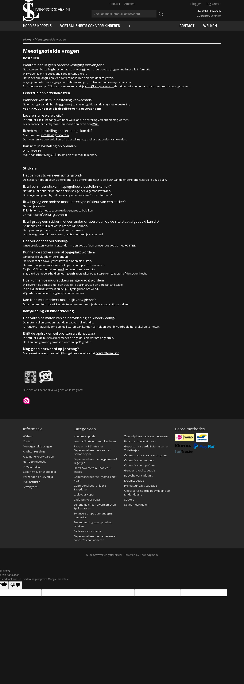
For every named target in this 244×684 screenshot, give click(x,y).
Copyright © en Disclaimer (39, 472)
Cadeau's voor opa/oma (139, 465)
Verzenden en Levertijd (38, 477)
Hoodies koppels (37, 25)
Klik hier (28, 210)
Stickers (129, 499)
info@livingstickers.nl (99, 86)
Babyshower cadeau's (138, 475)
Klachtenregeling (33, 451)
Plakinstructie (31, 482)
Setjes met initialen (136, 504)
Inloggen (196, 4)
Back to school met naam (140, 441)
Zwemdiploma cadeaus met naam (146, 436)
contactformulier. (107, 353)
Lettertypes (30, 487)
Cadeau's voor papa (87, 499)
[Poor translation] (15, 585)
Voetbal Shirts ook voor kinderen (90, 25)
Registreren (213, 4)
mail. (95, 124)
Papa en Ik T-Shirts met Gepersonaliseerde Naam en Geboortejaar (92, 450)
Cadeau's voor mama (87, 531)
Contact (114, 4)
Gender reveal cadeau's (139, 470)
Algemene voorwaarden (38, 456)
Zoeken (129, 4)
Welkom (210, 25)
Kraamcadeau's (134, 480)
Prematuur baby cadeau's (141, 485)
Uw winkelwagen (209, 11)
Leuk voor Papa (84, 494)
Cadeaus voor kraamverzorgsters (146, 455)
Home (27, 39)
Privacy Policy (31, 467)
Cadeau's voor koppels (139, 460)
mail (45, 226)
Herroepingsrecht (34, 461)
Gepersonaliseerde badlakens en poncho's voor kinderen (95, 538)
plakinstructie (39, 289)
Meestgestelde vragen (37, 446)
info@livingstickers (48, 155)
